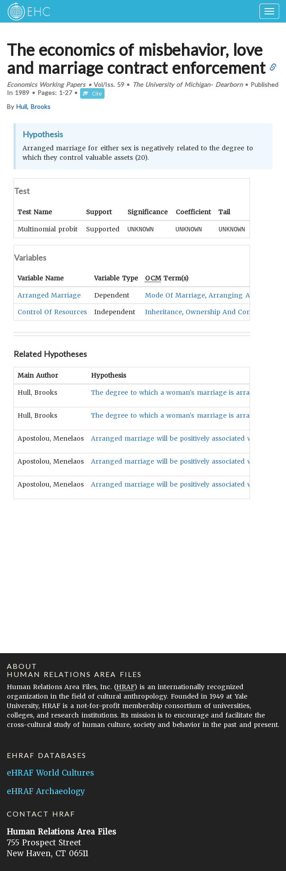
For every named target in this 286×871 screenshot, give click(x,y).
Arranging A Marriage (245, 295)
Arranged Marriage (49, 295)
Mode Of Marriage (175, 295)
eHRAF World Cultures (50, 773)
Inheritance (163, 311)
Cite (92, 93)
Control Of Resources (52, 311)
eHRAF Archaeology (46, 791)
